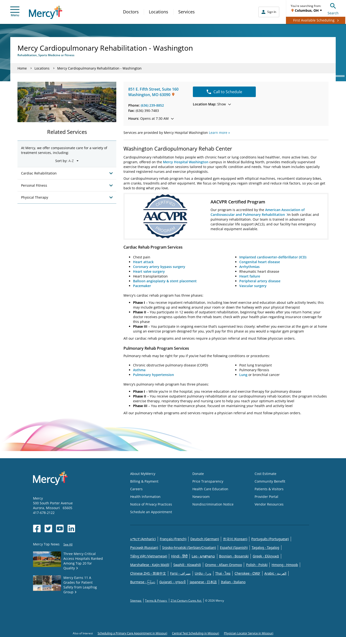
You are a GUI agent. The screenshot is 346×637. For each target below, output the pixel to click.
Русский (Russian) (144, 547)
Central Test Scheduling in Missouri (195, 633)
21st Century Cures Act (186, 601)
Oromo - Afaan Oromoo (223, 564)
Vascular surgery (253, 285)
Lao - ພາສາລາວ (203, 556)
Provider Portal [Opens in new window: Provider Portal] (266, 496)
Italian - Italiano (233, 582)
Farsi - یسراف (180, 573)
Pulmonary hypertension (153, 374)
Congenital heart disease (259, 262)
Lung (243, 374)
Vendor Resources (269, 504)
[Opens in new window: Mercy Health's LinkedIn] (71, 528)
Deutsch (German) (204, 539)
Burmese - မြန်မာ (142, 582)
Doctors (131, 12)
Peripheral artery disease (259, 281)
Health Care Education (210, 489)
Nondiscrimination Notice (213, 504)
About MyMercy (142, 473)
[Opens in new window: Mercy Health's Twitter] (48, 528)
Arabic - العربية (275, 573)
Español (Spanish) (234, 547)
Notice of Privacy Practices (151, 504)
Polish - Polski (257, 564)
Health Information (145, 496)
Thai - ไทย (223, 573)
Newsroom (201, 496)
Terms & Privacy (156, 601)
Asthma (139, 370)
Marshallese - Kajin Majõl (149, 564)
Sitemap (136, 601)
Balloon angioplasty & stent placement (165, 281)
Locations (158, 12)
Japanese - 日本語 (203, 582)
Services (186, 12)
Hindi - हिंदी (179, 556)
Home (22, 68)
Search (333, 8)
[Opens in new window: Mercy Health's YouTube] (60, 528)
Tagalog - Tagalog (265, 547)
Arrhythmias (249, 266)
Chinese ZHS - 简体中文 (148, 573)
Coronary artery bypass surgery (159, 266)
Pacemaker (142, 285)
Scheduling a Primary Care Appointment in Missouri (132, 633)
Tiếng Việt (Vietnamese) (148, 556)
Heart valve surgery (149, 271)
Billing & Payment (144, 481)
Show (212, 104)
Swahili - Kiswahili (187, 564)
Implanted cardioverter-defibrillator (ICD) (272, 257)
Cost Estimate (265, 473)
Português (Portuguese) (270, 539)
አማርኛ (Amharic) (143, 539)
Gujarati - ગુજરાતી (172, 582)
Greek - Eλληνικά (266, 556)
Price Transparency (207, 481)
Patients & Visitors (269, 489)
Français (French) (173, 539)
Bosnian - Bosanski (234, 556)
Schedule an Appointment (151, 512)
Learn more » (219, 132)
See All (68, 544)
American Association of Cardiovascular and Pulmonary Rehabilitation (258, 212)
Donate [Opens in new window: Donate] (198, 473)
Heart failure (249, 276)
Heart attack (143, 262)
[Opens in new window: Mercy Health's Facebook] (37, 528)
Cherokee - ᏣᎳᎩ (247, 573)
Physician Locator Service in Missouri (248, 633)
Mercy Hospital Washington (185, 162)
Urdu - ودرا (203, 573)
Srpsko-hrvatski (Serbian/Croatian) (189, 547)
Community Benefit (270, 481)
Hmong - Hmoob (285, 564)
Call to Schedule (224, 91)
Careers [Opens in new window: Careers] (136, 489)
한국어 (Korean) (235, 539)
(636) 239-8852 (152, 105)
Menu (14, 11)
